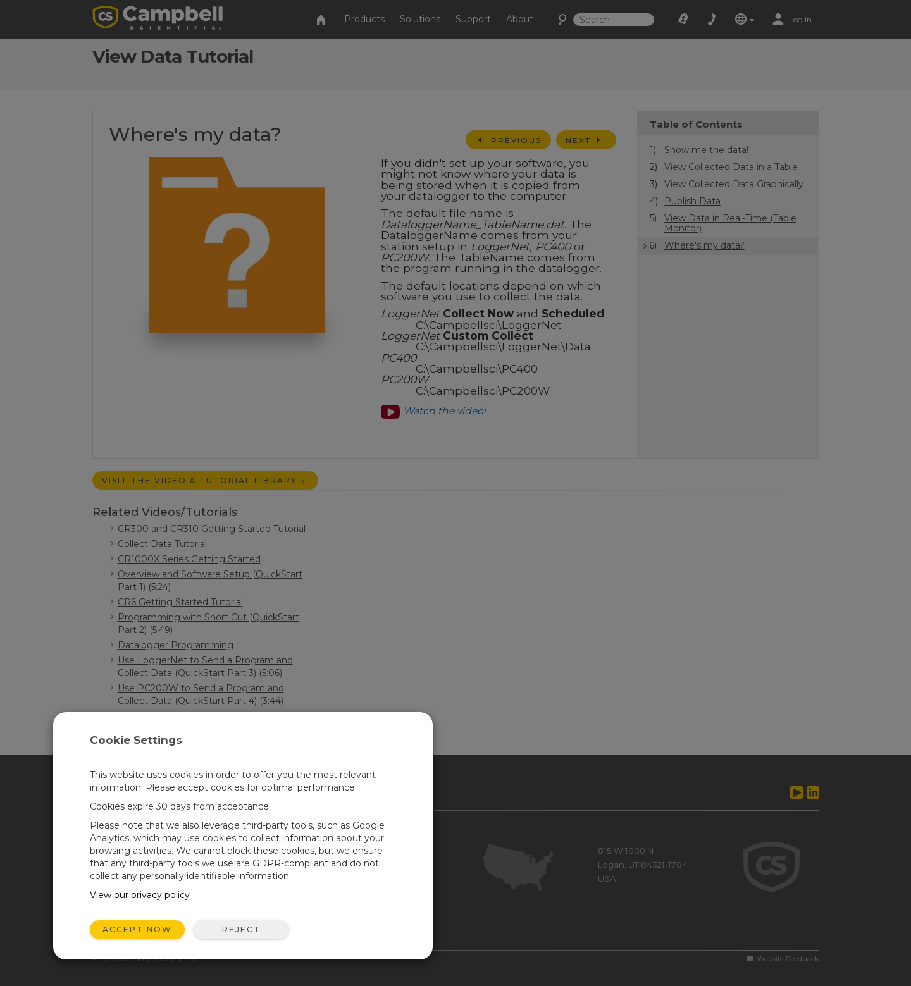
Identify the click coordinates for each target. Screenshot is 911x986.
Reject (241, 929)
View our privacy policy (140, 895)
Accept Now (137, 929)
